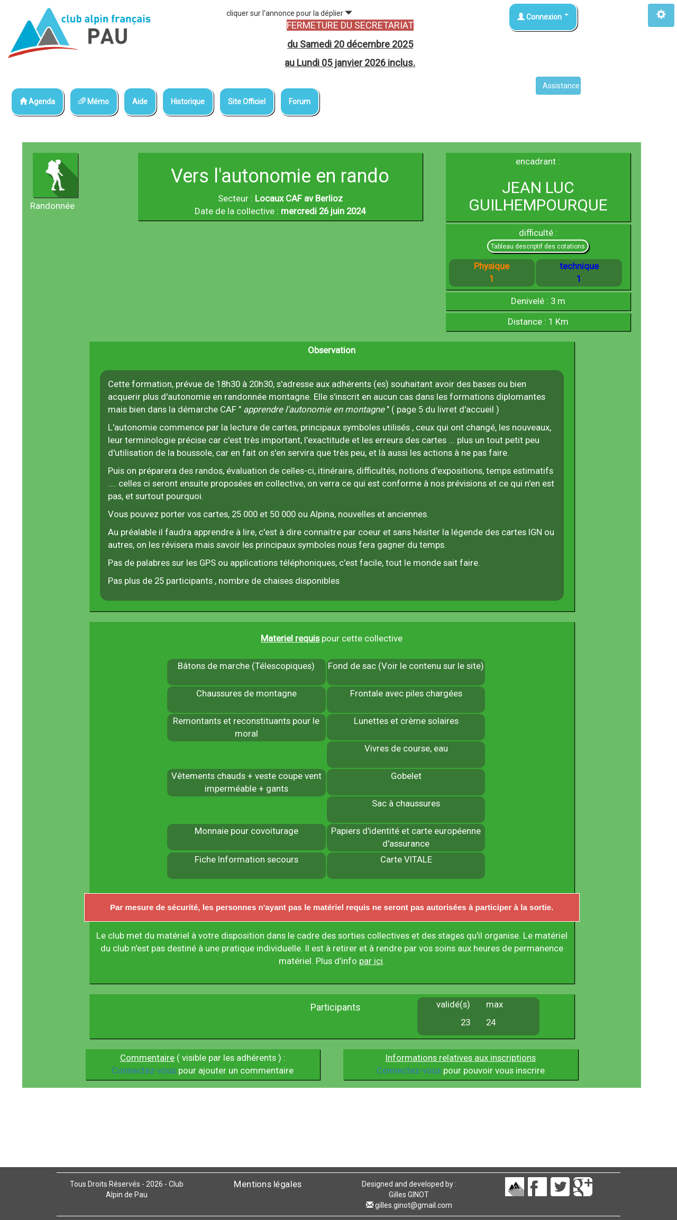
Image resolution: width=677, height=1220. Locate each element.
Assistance (562, 85)
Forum (299, 101)
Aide (140, 101)
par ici (371, 961)
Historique (188, 101)
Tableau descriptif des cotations (538, 246)
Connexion (543, 17)
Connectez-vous (144, 1070)
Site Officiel (247, 101)
